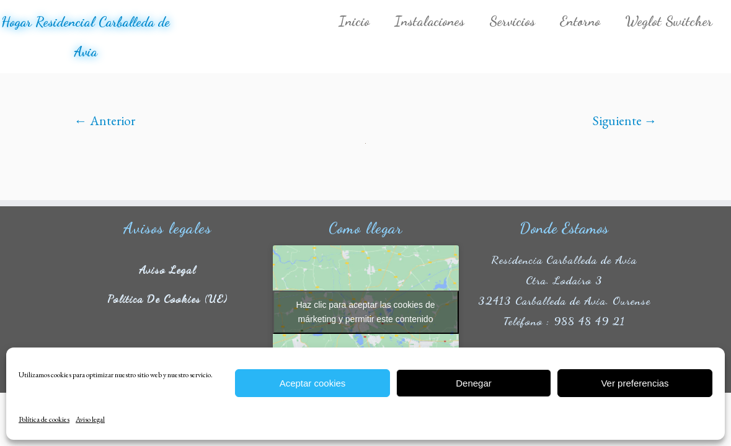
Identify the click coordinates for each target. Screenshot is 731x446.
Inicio (354, 21)
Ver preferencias (634, 383)
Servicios (512, 21)
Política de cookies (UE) (167, 298)
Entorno (580, 21)
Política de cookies (44, 419)
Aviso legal (90, 419)
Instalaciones (429, 21)
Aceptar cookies (313, 383)
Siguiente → (625, 120)
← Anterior (104, 120)
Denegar (474, 383)
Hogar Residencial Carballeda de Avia (85, 36)
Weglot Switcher (668, 21)
